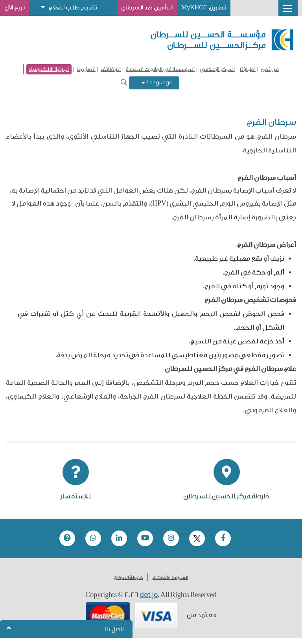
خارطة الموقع (128, 577)
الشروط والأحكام (169, 577)
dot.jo (149, 594)
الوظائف (111, 69)
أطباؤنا (248, 69)
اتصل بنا (86, 69)
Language (157, 83)
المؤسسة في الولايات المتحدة (160, 69)
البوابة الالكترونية (49, 69)
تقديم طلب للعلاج (73, 7)
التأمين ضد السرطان (147, 7)
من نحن (270, 69)
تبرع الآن (14, 7)
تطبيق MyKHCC (203, 7)
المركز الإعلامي (217, 69)
